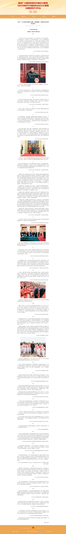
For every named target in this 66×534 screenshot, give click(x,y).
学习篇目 (33, 16)
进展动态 (54, 16)
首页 (13, 16)
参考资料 (43, 16)
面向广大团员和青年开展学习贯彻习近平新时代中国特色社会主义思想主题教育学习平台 (28, 19)
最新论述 (23, 16)
